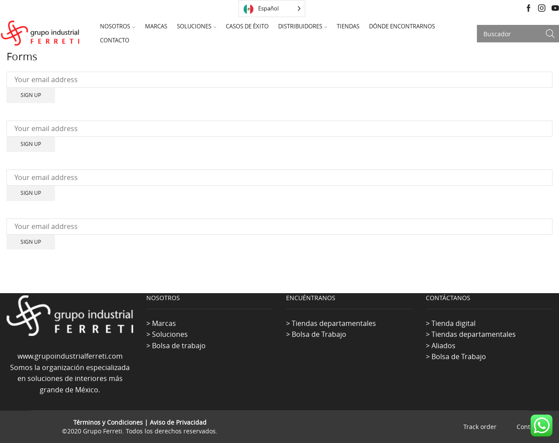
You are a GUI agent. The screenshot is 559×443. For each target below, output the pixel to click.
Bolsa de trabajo (179, 345)
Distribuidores (302, 26)
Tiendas (348, 26)
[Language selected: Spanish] (271, 8)
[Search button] (550, 33)
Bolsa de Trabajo (319, 334)
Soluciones (196, 26)
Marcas (156, 26)
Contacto (114, 40)
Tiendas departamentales (334, 323)
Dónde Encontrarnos (402, 26)
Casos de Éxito (247, 26)
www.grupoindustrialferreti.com (70, 356)
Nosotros (117, 26)
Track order (480, 427)
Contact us (532, 427)
